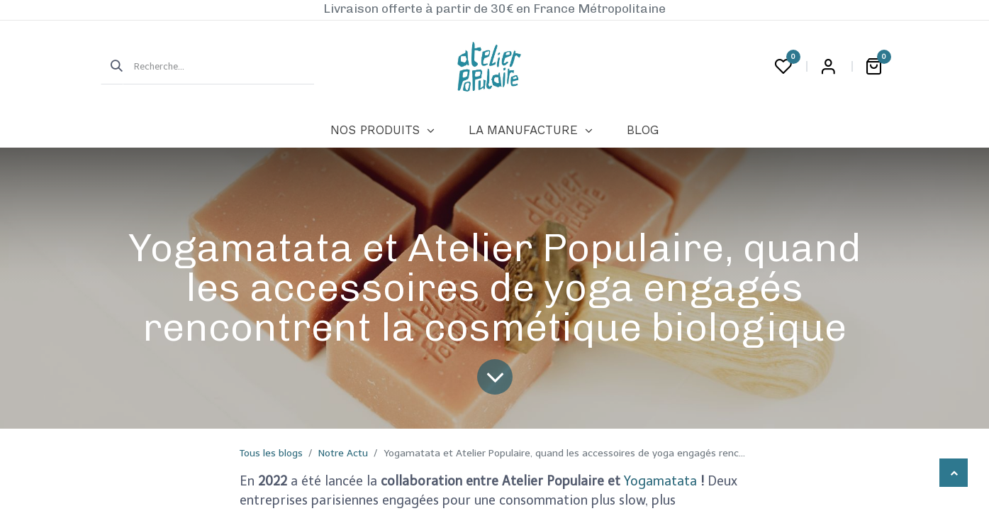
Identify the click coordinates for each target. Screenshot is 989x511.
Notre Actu (343, 453)
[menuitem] (382, 130)
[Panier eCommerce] (874, 67)
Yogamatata (662, 481)
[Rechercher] (112, 66)
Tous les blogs (271, 453)
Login (829, 67)
